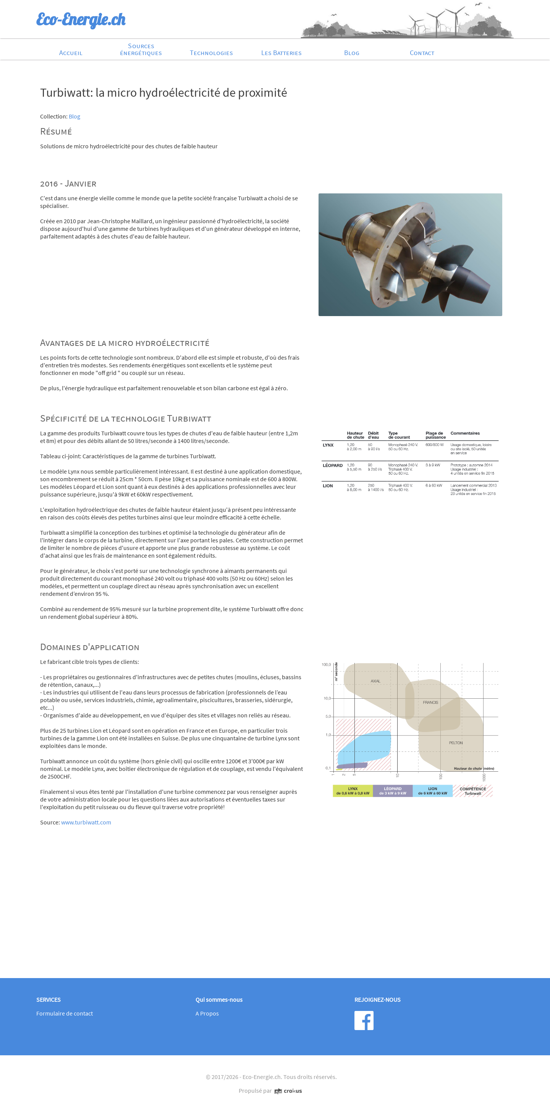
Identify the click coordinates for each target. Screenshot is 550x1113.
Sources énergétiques (141, 49)
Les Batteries (281, 52)
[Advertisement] (271, 910)
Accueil (70, 52)
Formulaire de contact (64, 1013)
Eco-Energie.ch (262, 1077)
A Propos (207, 1013)
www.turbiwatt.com (86, 822)
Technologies (211, 52)
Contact (422, 52)
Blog (351, 52)
